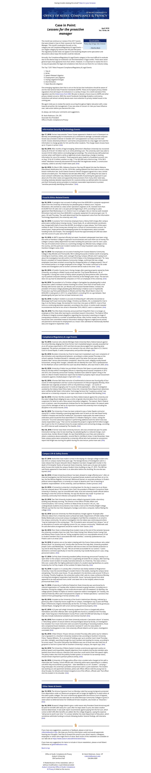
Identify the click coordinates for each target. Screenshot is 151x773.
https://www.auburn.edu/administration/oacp (69, 739)
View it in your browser (87, 3)
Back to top (46, 748)
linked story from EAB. (63, 94)
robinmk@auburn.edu (49, 732)
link (61, 145)
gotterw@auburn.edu (59, 744)
